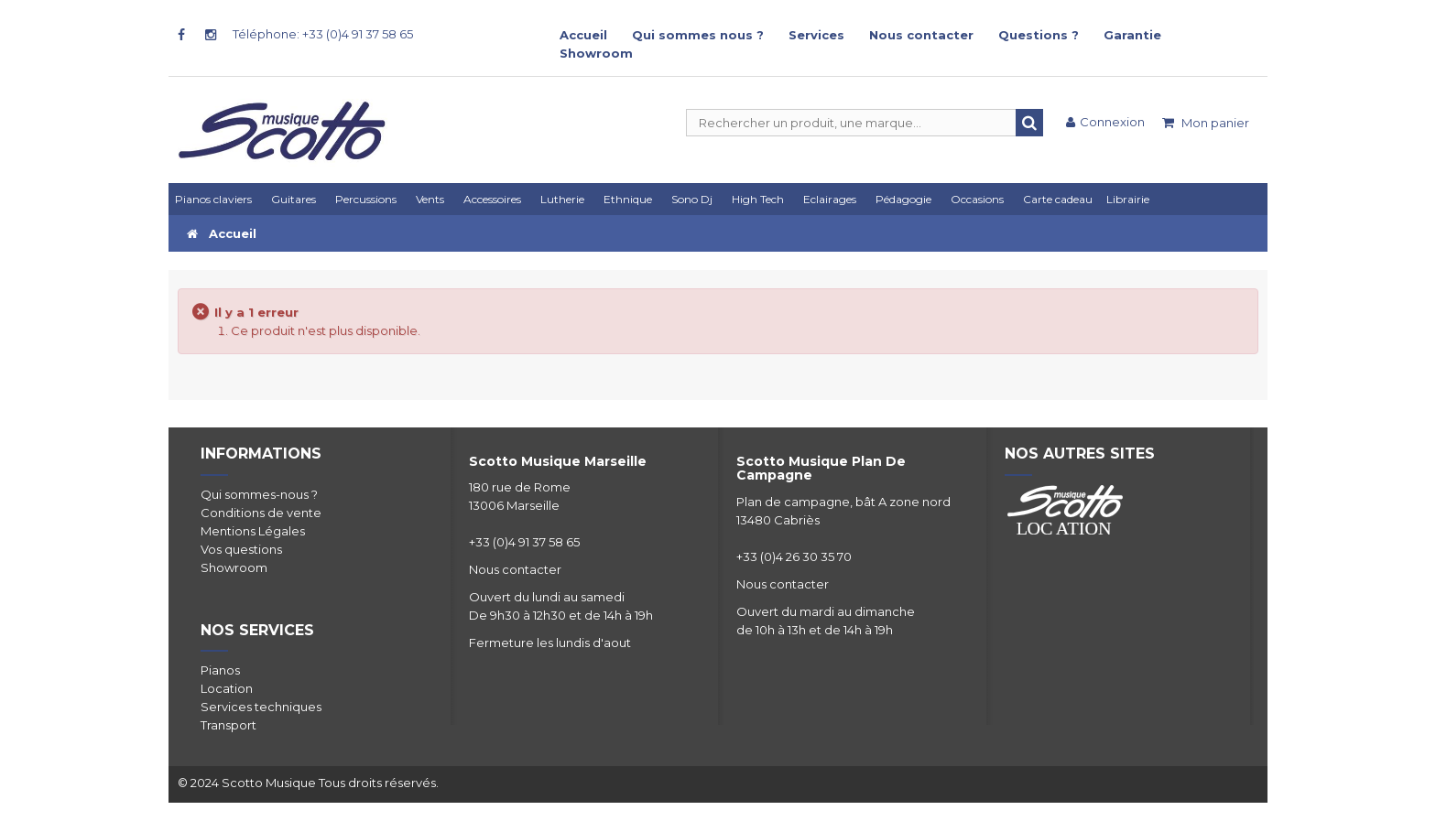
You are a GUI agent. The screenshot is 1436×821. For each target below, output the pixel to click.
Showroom (596, 53)
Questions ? (1038, 34)
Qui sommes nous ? (698, 34)
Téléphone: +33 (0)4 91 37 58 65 (323, 34)
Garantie (1132, 34)
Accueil (583, 34)
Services (816, 34)
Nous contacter (921, 34)
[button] (833, 199)
